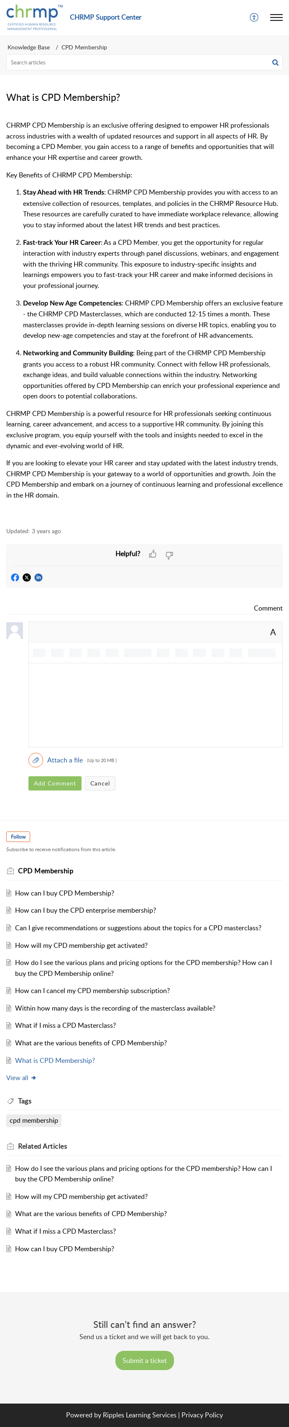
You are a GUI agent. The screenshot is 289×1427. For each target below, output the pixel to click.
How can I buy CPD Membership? (64, 893)
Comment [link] (268, 608)
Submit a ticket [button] (145, 1360)
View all (21, 1077)
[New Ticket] (144, 1360)
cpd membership (34, 1120)
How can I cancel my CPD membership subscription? (92, 990)
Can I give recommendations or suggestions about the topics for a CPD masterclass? (138, 927)
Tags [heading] (24, 1101)
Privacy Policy (202, 1414)
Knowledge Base (29, 47)
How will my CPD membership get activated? (81, 945)
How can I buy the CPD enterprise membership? (85, 910)
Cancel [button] (100, 783)
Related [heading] (42, 1146)
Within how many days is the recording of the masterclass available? (115, 1008)
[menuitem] (254, 17)
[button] (254, 17)
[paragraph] (144, 319)
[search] (144, 62)
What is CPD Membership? (55, 1060)
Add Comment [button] (55, 783)
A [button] (273, 632)
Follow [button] (18, 836)
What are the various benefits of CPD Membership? (91, 1042)
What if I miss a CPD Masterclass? (65, 1025)
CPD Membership (84, 47)
